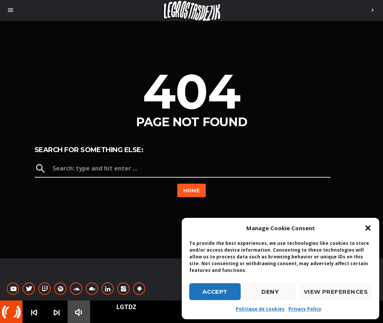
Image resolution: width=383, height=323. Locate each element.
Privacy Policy (304, 309)
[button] (368, 228)
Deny (270, 291)
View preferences (336, 291)
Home (191, 190)
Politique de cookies (260, 309)
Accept (215, 291)
